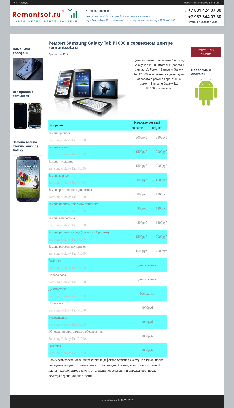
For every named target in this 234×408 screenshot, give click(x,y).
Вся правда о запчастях (23, 94)
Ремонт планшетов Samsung (202, 2)
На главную (21, 2)
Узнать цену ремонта (206, 52)
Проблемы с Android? (201, 72)
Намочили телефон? (21, 51)
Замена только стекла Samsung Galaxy (25, 146)
